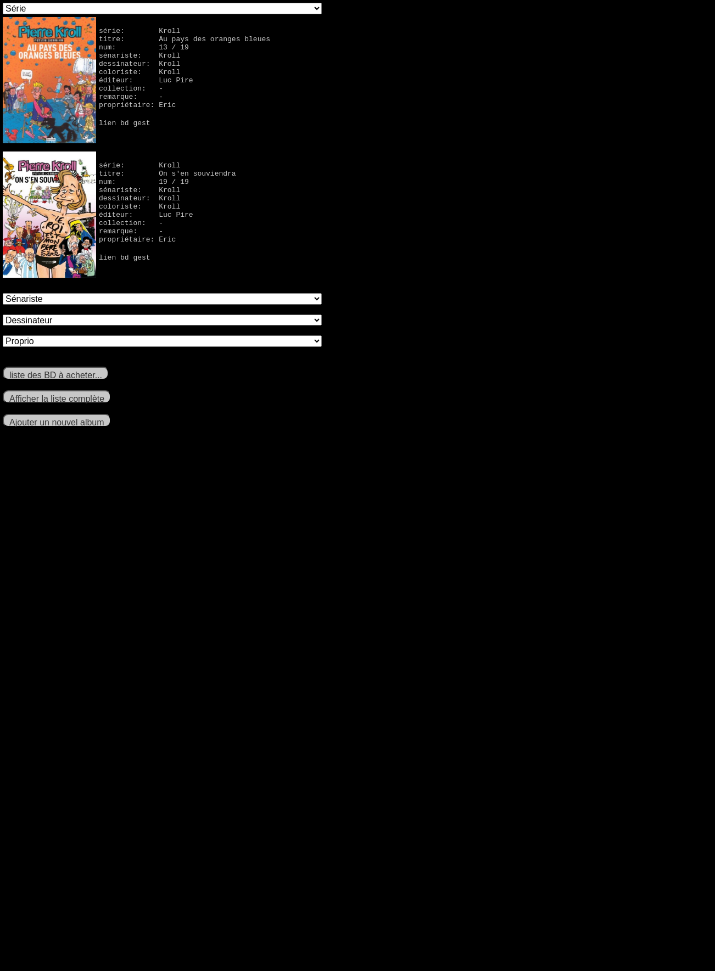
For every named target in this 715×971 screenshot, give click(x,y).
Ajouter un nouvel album (56, 422)
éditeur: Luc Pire (146, 91)
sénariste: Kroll (139, 61)
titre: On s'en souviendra (167, 176)
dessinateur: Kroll (139, 71)
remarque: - (131, 111)
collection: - (131, 101)
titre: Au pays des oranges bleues (184, 42)
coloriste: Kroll (139, 81)
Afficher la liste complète (56, 398)
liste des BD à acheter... (55, 375)
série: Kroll (139, 32)
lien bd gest (124, 140)
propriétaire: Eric (137, 121)
